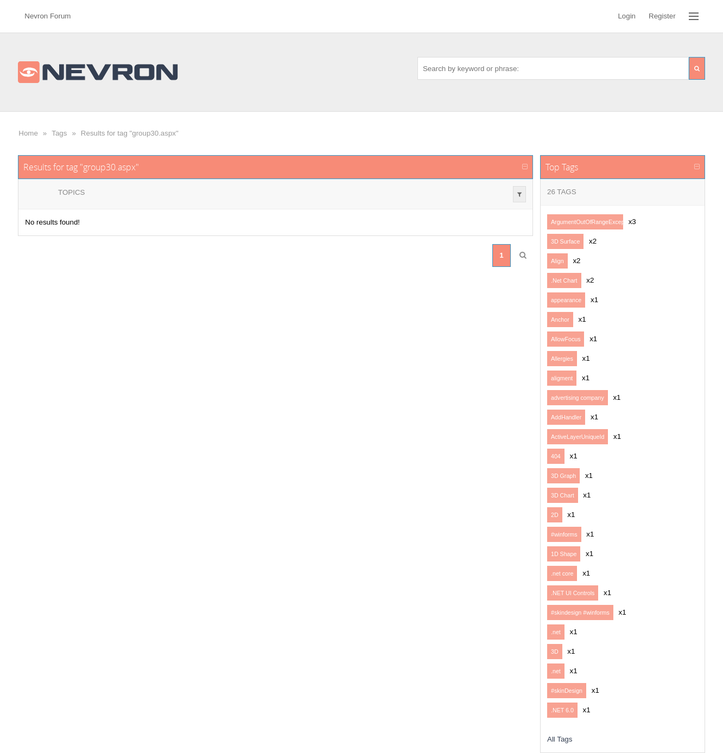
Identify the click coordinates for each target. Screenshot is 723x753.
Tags (59, 133)
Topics (71, 192)
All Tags (559, 739)
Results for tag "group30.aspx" (130, 133)
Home (28, 133)
